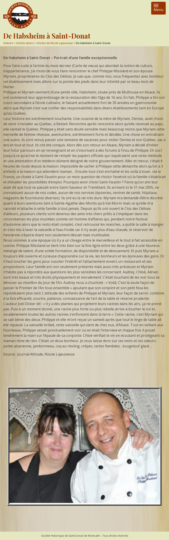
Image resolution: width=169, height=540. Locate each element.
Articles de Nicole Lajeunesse (55, 43)
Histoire (8, 43)
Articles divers (25, 43)
